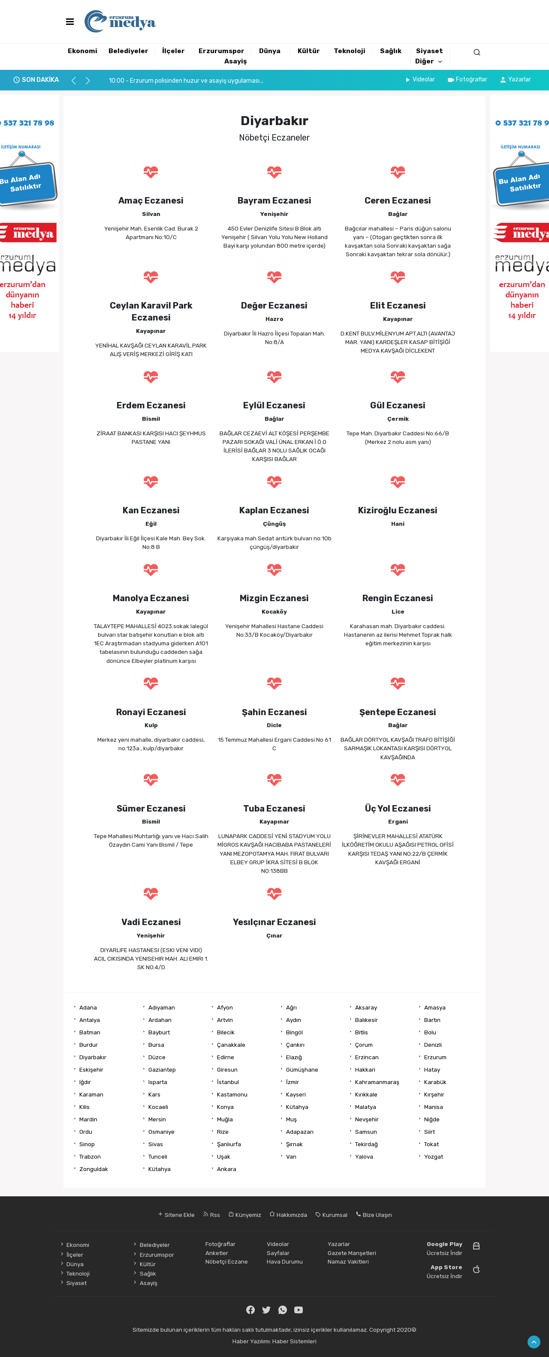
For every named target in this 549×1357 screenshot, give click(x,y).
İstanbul (228, 1081)
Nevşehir (367, 1119)
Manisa (433, 1106)
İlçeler (173, 51)
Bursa (156, 1044)
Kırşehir (434, 1094)
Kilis (84, 1106)
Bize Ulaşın (374, 1214)
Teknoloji (349, 51)
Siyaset (429, 51)
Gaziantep (162, 1069)
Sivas (155, 1144)
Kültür (309, 51)
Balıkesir (366, 1019)
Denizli (433, 1044)
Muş (291, 1119)
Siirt (429, 1131)
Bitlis (361, 1032)
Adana (88, 1007)
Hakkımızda (288, 1214)
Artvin (225, 1019)
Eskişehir (91, 1069)
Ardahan (160, 1019)
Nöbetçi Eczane (226, 1261)
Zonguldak (93, 1168)
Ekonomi (82, 51)
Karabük (435, 1081)
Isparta (157, 1081)
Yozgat (433, 1156)
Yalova (364, 1156)
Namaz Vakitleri (348, 1261)
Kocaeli (158, 1106)
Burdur (88, 1044)
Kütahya (297, 1106)
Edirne (225, 1057)
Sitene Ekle (176, 1214)
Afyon (225, 1007)
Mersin (157, 1119)
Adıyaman (161, 1007)
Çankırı (295, 1044)
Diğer (424, 61)
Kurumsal (331, 1214)
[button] (77, 84)
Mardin (88, 1119)
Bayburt (159, 1032)
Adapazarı (300, 1131)
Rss (211, 1214)
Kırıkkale (366, 1094)
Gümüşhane (302, 1069)
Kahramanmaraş (377, 1081)
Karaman (91, 1094)
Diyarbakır (92, 1057)
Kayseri (296, 1094)
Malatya (365, 1106)
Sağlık (390, 51)
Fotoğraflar (467, 79)
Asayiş (235, 61)
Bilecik (226, 1032)
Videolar (419, 79)
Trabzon (90, 1156)
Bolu (430, 1032)
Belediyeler (128, 51)
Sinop (87, 1144)
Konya (225, 1106)
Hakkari (365, 1069)
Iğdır (85, 1081)
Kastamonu (232, 1094)
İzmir (292, 1081)
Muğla (225, 1119)
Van (291, 1156)
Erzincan (367, 1057)
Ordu (85, 1131)
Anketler (216, 1252)
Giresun (227, 1069)
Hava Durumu (285, 1261)
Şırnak (294, 1144)
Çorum (364, 1044)
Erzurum (435, 1057)
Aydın (293, 1019)
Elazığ (294, 1057)
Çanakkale (231, 1044)
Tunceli (157, 1156)
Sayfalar (278, 1252)
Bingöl (294, 1032)
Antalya (89, 1019)
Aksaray (366, 1007)
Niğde (432, 1119)
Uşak (223, 1156)
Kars (154, 1094)
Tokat (431, 1144)
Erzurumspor (221, 51)
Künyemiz (244, 1214)
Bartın (432, 1019)
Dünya (270, 51)
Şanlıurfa (229, 1144)
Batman (89, 1032)
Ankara (226, 1168)
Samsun (366, 1131)
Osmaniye (161, 1131)
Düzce (157, 1057)
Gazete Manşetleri (352, 1252)
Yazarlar (515, 79)
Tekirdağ (366, 1144)
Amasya (435, 1007)
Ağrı (291, 1007)
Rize (223, 1131)
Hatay (432, 1069)
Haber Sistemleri (294, 1341)
